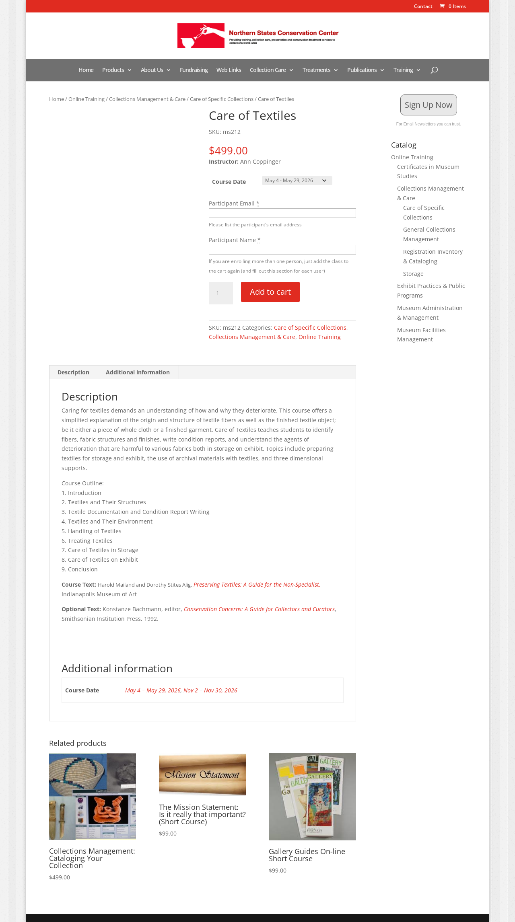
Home (85, 70)
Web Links (228, 70)
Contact (423, 7)
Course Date (229, 181)
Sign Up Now (429, 104)
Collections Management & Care (147, 99)
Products (113, 70)
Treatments (316, 70)
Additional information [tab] (138, 372)
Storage (413, 273)
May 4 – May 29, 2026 (153, 690)
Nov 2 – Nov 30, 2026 (210, 690)
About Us (152, 70)
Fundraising (194, 70)
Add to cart (270, 291)
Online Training (86, 99)
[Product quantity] (221, 293)
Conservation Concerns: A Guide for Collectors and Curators (259, 609)
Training (403, 70)
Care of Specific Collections (221, 99)
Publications (362, 70)
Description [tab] (73, 372)
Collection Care (268, 70)
